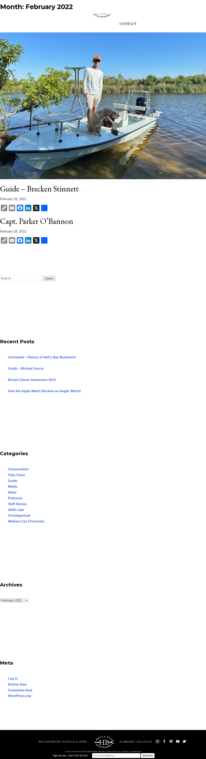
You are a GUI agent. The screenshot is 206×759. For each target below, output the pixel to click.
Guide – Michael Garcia (25, 368)
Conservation (18, 469)
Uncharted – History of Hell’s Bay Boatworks (42, 357)
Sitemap (136, 751)
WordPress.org (19, 696)
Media (12, 486)
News (12, 492)
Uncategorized (19, 515)
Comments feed (20, 690)
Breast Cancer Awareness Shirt (32, 380)
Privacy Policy (121, 751)
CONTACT (127, 24)
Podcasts (15, 498)
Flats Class (16, 475)
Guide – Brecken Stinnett (39, 188)
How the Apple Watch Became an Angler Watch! (44, 391)
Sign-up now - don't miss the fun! (70, 755)
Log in (13, 678)
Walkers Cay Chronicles (26, 521)
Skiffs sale (16, 510)
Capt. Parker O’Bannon (36, 221)
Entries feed (17, 684)
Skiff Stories (17, 504)
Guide (12, 481)
